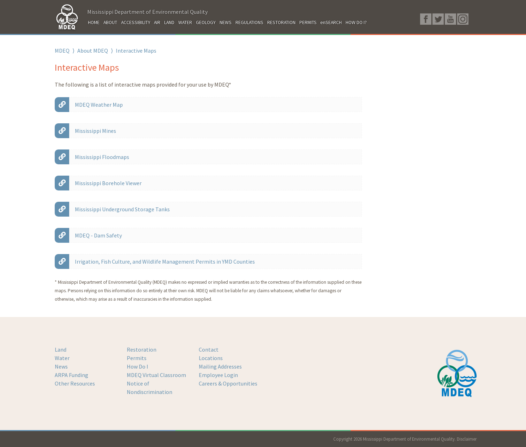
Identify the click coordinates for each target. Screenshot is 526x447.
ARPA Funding (71, 374)
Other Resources (75, 383)
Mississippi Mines (95, 130)
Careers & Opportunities (228, 383)
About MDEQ (92, 50)
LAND (169, 22)
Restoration (141, 349)
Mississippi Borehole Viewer (108, 183)
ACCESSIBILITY (135, 22)
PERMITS (308, 22)
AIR (157, 22)
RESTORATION (281, 22)
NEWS (226, 22)
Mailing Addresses (220, 366)
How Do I (137, 366)
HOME (94, 22)
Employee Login (218, 374)
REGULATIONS (249, 22)
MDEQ (62, 50)
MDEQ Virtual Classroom (156, 374)
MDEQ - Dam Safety (98, 235)
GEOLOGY (206, 22)
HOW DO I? (356, 22)
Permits (137, 357)
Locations (211, 357)
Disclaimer (467, 439)
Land (60, 349)
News (61, 366)
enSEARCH (331, 22)
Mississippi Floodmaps (102, 156)
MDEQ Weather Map (99, 104)
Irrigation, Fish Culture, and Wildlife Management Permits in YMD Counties (165, 261)
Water (62, 357)
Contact (209, 349)
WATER (185, 22)
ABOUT (110, 22)
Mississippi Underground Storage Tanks (122, 209)
